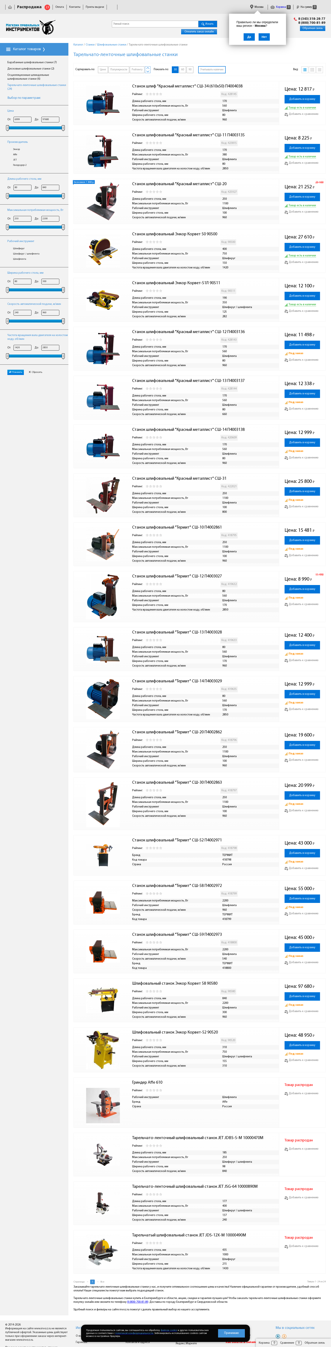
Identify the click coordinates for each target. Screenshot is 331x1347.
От (9, 119)
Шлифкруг (19, 248)
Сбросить (35, 372)
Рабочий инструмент (20, 241)
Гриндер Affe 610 (147, 1083)
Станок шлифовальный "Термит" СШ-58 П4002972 (177, 886)
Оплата (59, 7)
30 (175, 69)
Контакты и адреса (138, 1342)
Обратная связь (313, 28)
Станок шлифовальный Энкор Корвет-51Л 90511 (176, 283)
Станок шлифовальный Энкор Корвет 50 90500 (174, 234)
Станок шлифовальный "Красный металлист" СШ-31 (179, 479)
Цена (10, 110)
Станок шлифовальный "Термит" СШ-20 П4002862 (177, 732)
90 (190, 69)
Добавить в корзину (302, 99)
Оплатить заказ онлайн (199, 31)
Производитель (17, 142)
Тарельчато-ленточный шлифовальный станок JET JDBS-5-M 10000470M (197, 1138)
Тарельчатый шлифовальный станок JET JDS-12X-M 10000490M (189, 1235)
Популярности (118, 69)
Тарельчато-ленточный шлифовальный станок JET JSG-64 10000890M (195, 1187)
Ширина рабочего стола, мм (25, 272)
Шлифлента (19, 259)
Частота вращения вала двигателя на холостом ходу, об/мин (37, 337)
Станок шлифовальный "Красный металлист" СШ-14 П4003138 (188, 430)
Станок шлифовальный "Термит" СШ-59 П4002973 (177, 935)
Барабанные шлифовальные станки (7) (32, 62)
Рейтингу (137, 69)
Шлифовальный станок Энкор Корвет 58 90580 (174, 983)
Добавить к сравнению (302, 114)
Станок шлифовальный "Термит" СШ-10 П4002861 (177, 527)
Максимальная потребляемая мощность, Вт (35, 210)
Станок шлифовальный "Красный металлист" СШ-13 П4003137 (188, 381)
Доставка (114, 7)
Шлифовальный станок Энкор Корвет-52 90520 (175, 1032)
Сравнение (287, 1342)
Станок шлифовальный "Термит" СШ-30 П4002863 (177, 783)
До (36, 119)
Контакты (74, 7)
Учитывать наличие (212, 69)
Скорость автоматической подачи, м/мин (34, 304)
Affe (15, 154)
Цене (103, 69)
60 (182, 69)
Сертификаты (188, 7)
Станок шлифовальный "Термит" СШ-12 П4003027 (177, 576)
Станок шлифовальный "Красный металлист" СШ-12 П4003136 (188, 332)
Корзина (280, 7)
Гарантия (169, 7)
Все (102, 1282)
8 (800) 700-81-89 (311, 23)
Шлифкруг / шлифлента (26, 254)
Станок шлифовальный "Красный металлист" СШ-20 (179, 184)
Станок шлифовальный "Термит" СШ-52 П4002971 (177, 840)
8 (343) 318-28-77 (311, 19)
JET (15, 160)
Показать (15, 372)
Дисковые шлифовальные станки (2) (30, 68)
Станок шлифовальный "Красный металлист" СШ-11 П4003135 (188, 135)
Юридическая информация (142, 7)
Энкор (16, 149)
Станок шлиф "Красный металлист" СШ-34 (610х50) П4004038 (187, 86)
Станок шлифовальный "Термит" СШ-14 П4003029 (177, 681)
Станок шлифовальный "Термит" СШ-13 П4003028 (177, 632)
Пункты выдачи (95, 7)
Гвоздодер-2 (20, 165)
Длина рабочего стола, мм (24, 179)
